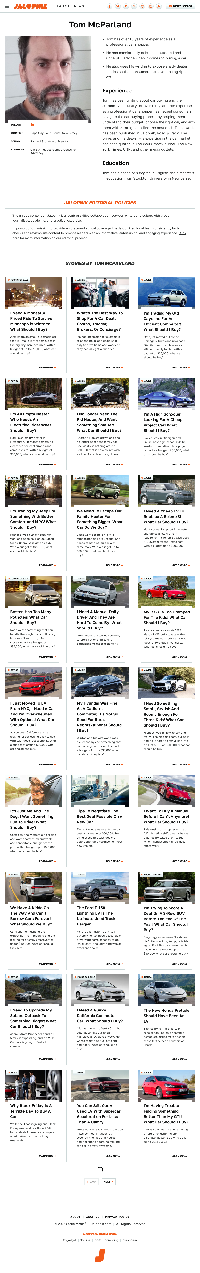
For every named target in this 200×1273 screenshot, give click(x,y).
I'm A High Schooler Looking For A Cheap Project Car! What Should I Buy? (163, 422)
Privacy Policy (117, 1216)
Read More (46, 367)
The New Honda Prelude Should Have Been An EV (166, 1016)
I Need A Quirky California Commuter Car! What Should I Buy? (100, 1015)
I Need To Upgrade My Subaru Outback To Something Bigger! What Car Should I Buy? (33, 1018)
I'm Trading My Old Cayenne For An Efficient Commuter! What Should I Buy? (162, 321)
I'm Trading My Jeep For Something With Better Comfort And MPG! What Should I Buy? (33, 519)
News (79, 6)
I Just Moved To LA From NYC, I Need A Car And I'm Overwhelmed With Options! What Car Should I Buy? (32, 714)
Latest (63, 6)
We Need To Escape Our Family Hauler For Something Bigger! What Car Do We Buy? (100, 519)
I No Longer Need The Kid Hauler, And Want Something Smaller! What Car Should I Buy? (99, 422)
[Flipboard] (126, 6)
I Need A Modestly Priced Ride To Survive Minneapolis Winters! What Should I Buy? (31, 321)
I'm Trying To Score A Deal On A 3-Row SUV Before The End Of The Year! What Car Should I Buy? (166, 919)
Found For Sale (19, 280)
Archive (92, 1216)
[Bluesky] (118, 6)
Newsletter (180, 6)
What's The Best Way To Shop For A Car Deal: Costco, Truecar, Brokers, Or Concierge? (100, 321)
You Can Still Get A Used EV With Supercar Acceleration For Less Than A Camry (99, 1113)
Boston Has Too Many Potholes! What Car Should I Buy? (30, 617)
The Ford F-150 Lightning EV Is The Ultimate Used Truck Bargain (96, 915)
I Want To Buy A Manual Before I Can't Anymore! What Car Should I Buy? (166, 816)
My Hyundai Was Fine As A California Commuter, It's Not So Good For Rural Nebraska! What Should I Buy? (99, 717)
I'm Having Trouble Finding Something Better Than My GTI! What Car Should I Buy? (166, 1113)
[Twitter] (134, 6)
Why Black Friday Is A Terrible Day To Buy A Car (31, 1111)
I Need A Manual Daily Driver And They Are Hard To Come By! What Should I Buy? (99, 619)
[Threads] (142, 6)
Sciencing (111, 1240)
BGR (98, 1240)
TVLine (85, 1240)
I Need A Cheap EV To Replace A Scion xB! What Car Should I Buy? (166, 516)
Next (107, 1181)
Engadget (69, 1240)
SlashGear (129, 1240)
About (75, 1216)
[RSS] (159, 6)
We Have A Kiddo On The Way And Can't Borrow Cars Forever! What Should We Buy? (31, 915)
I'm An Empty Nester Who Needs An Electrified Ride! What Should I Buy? (30, 422)
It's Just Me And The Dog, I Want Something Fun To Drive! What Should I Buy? (31, 819)
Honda (148, 977)
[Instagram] (151, 6)
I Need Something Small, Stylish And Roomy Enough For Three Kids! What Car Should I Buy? (164, 714)
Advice (81, 280)
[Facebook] (109, 6)
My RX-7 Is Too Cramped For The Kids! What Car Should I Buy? (167, 617)
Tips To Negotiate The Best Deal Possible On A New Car (99, 816)
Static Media (75, 1224)
